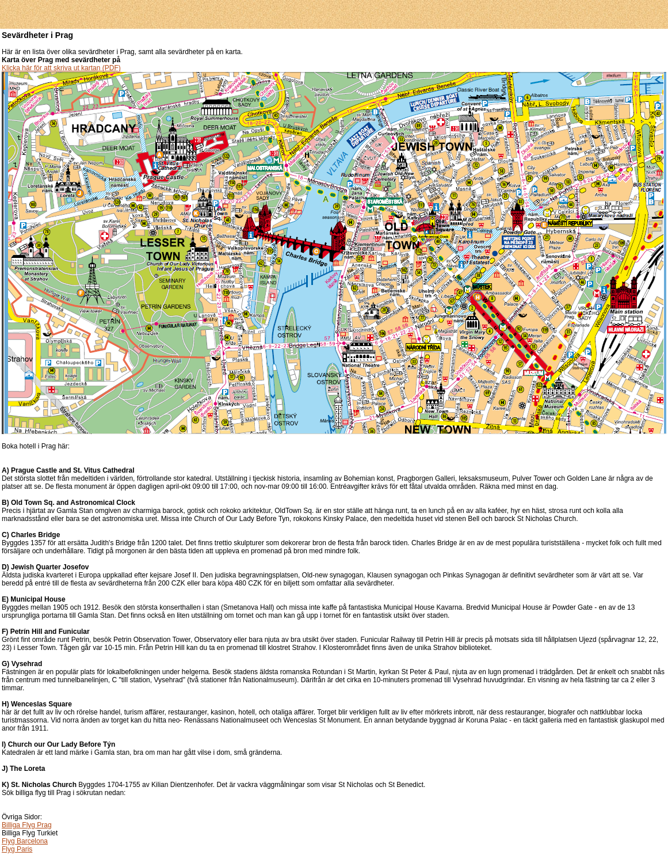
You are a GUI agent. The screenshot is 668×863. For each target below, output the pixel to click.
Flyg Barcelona (25, 841)
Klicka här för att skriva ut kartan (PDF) (61, 68)
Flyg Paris (17, 849)
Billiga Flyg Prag (27, 825)
